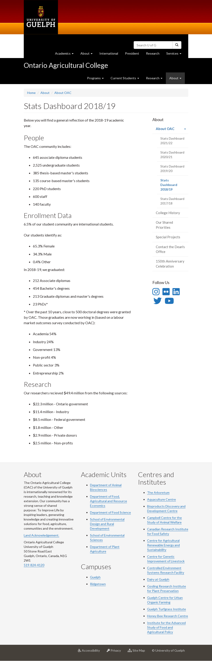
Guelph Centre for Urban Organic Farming (165, 600)
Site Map (138, 652)
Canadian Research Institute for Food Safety (167, 531)
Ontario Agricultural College (66, 65)
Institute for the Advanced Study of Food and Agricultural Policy (166, 627)
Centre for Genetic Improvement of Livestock (166, 559)
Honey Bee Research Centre (167, 616)
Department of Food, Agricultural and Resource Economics (108, 500)
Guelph (95, 577)
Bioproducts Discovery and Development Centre (166, 508)
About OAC (63, 93)
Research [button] (154, 78)
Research (154, 54)
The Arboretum (158, 492)
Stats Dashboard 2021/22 (172, 140)
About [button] (88, 54)
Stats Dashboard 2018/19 (172, 186)
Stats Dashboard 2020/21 (172, 154)
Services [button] (175, 54)
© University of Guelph (168, 650)
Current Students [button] (125, 78)
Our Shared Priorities (164, 224)
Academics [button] (66, 54)
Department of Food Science (110, 512)
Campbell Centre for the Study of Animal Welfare (164, 520)
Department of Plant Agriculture (104, 549)
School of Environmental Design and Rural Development (107, 523)
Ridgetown (98, 584)
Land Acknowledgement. (41, 535)
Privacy (115, 652)
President (132, 53)
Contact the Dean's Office (170, 249)
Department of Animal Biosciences (106, 487)
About (45, 93)
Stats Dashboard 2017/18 (172, 201)
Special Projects (168, 237)
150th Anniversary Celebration (170, 263)
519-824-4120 (34, 565)
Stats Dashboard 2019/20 (172, 168)
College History (168, 213)
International (108, 53)
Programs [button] (95, 78)
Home (31, 93)
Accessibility (90, 652)
